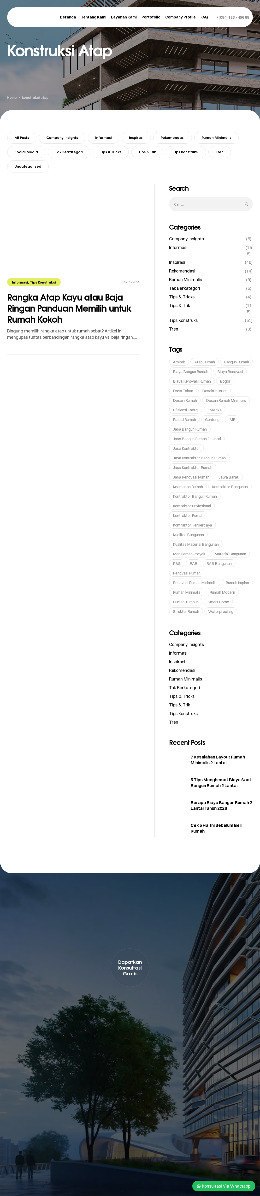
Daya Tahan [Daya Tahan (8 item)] (183, 390)
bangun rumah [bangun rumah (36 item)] (236, 362)
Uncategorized (28, 166)
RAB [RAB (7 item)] (193, 563)
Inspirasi (136, 137)
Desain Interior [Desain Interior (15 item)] (214, 390)
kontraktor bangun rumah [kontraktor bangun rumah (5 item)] (195, 496)
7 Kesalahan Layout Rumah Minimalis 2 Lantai (218, 759)
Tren (220, 152)
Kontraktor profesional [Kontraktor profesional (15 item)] (192, 505)
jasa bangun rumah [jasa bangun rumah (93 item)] (190, 429)
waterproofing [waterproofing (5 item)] (220, 611)
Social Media (26, 152)
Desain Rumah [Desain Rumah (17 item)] (185, 400)
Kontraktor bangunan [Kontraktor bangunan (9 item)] (230, 486)
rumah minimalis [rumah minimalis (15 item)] (187, 592)
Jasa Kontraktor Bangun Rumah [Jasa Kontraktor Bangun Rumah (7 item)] (199, 458)
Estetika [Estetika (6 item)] (214, 410)
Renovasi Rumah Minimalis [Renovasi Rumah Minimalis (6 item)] (195, 582)
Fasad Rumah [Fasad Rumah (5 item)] (184, 419)
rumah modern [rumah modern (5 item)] (222, 592)
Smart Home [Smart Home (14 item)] (218, 601)
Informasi (103, 137)
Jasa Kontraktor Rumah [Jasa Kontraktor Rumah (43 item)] (192, 467)
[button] (232, 17)
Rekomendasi (172, 137)
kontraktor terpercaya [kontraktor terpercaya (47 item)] (192, 525)
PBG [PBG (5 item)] (177, 563)
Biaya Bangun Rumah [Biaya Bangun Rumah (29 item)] (190, 371)
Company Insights (62, 137)
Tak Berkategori (69, 152)
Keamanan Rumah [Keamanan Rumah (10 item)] (188, 486)
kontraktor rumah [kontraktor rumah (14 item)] (188, 515)
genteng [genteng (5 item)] (212, 419)
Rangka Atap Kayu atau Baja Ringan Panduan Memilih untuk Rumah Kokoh (69, 308)
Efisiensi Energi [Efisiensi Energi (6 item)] (185, 410)
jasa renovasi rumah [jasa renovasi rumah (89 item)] (191, 477)
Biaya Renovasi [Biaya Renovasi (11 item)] (230, 371)
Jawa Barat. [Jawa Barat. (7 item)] (229, 477)
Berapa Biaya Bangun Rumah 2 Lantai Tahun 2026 (221, 805)
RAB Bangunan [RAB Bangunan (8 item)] (219, 563)
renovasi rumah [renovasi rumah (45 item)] (187, 573)
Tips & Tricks (110, 152)
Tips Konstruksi (186, 152)
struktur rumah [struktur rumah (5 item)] (186, 611)
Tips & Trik (147, 152)
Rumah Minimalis (216, 137)
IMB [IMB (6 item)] (232, 419)
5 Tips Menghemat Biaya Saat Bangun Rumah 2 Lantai (221, 782)
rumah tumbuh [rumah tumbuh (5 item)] (186, 601)
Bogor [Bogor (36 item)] (225, 381)
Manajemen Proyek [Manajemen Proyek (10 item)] (189, 553)
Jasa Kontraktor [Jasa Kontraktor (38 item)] (186, 448)
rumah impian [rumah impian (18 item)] (237, 582)
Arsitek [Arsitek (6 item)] (179, 362)
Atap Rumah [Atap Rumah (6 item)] (204, 362)
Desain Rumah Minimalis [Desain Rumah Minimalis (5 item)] (226, 400)
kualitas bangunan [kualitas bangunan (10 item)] (188, 534)
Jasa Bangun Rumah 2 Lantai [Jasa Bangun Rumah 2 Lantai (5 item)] (197, 438)
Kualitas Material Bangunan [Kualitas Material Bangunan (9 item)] (196, 544)
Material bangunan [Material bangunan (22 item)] (230, 553)
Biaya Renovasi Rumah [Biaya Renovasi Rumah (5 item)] (192, 381)
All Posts (22, 137)
